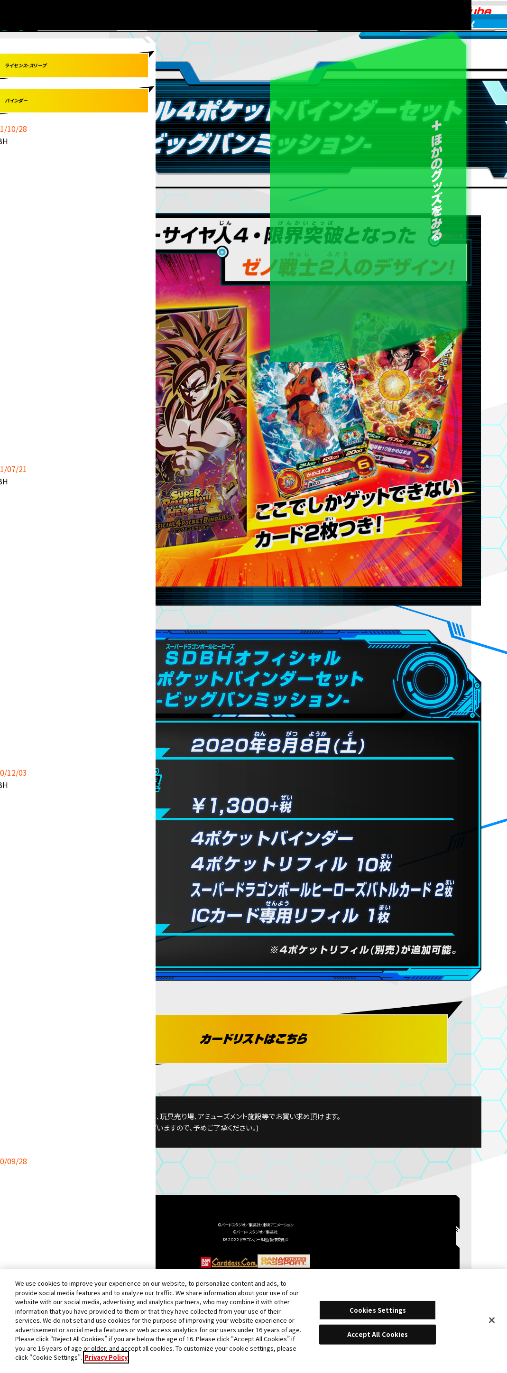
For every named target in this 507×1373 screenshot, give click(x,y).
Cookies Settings (378, 1313)
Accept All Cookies (377, 1337)
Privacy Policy (106, 1360)
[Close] (491, 1323)
